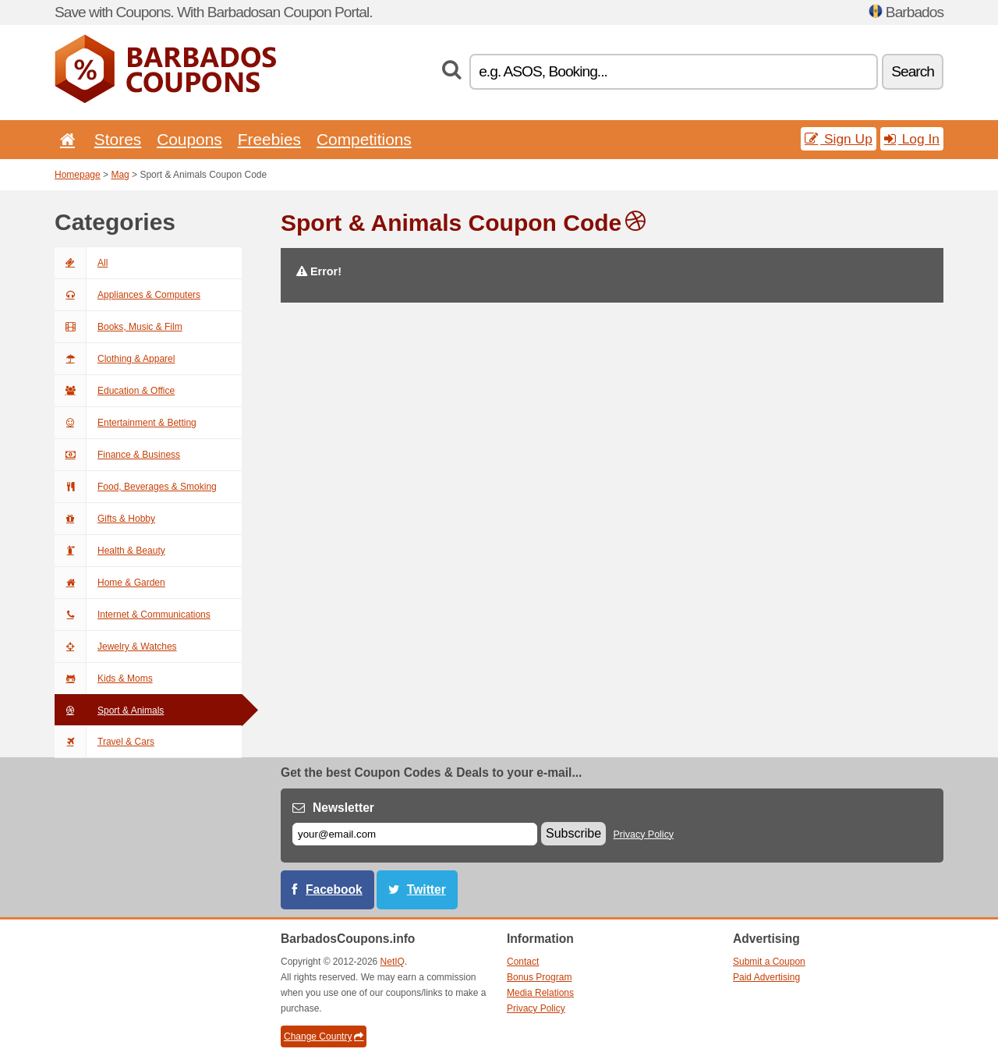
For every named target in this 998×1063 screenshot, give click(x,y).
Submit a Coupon (769, 961)
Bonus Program (539, 977)
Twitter (426, 889)
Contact (523, 961)
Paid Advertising (766, 977)
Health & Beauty (110, 550)
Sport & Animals (109, 710)
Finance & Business (117, 454)
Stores (117, 139)
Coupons (189, 139)
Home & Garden (110, 582)
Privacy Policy (644, 834)
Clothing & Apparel (115, 358)
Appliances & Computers (127, 294)
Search (912, 71)
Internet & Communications (133, 614)
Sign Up (838, 139)
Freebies (269, 139)
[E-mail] (414, 834)
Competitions (364, 139)
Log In (912, 139)
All (81, 262)
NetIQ (392, 961)
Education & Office (115, 390)
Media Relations (540, 992)
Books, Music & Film (118, 326)
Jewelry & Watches (116, 646)
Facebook (334, 889)
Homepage (78, 174)
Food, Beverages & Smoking (136, 486)
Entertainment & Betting (125, 422)
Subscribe (573, 833)
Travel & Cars (104, 741)
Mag (120, 174)
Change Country (323, 1036)
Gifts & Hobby (105, 518)
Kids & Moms (104, 678)
